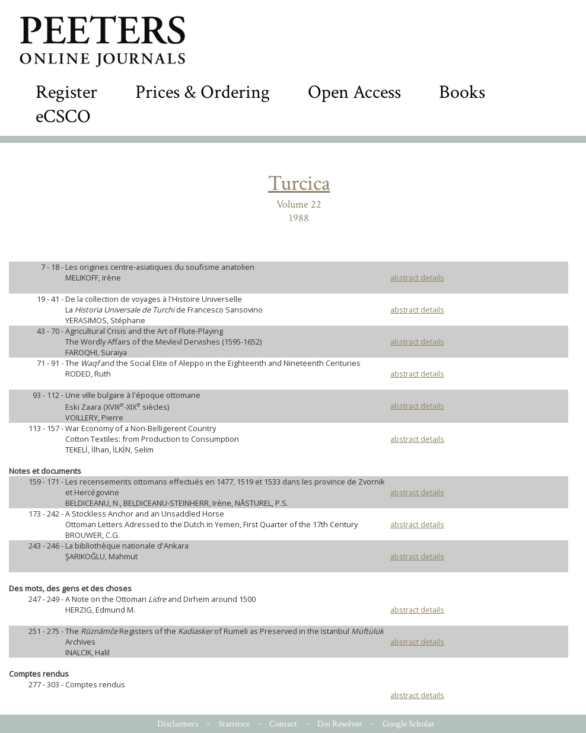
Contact (283, 723)
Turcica (299, 183)
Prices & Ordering (202, 92)
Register (66, 92)
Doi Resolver (339, 723)
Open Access (354, 92)
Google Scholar (409, 723)
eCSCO (63, 116)
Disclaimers (177, 723)
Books (462, 92)
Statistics (233, 723)
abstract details (417, 277)
